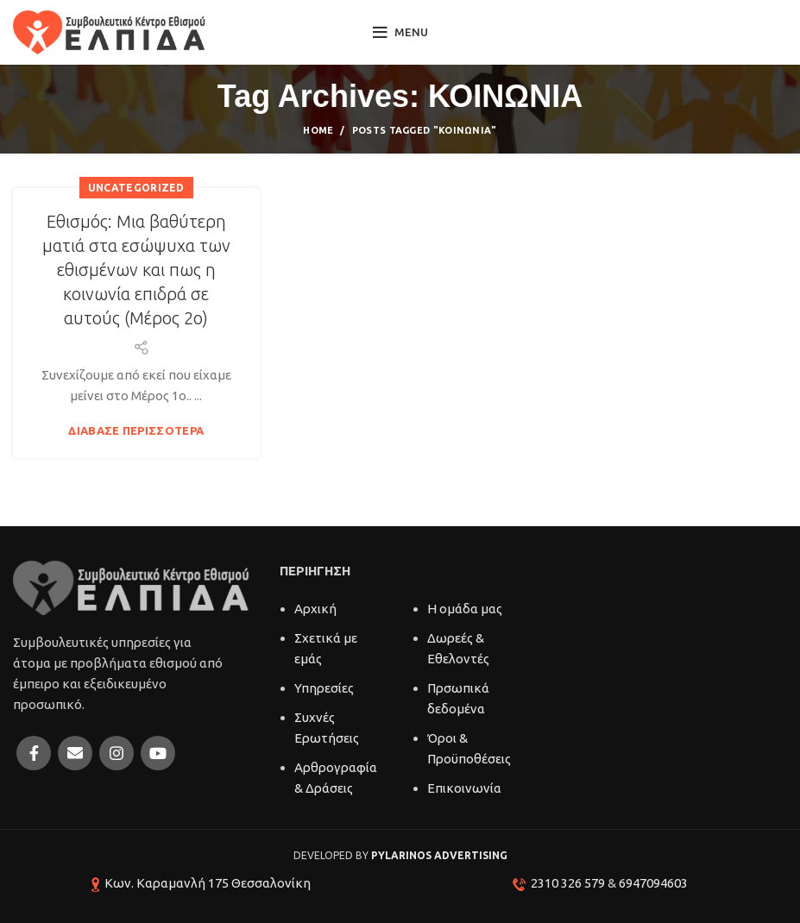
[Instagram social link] (116, 753)
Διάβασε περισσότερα (136, 430)
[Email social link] (75, 753)
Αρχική (315, 608)
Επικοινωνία (464, 788)
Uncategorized (136, 187)
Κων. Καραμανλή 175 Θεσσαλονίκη (207, 883)
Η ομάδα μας (464, 608)
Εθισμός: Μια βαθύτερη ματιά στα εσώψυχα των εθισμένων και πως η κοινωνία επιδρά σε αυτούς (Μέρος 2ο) (136, 269)
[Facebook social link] (33, 753)
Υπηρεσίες (324, 688)
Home (318, 130)
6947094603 (653, 883)
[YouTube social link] (158, 753)
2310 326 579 (568, 883)
